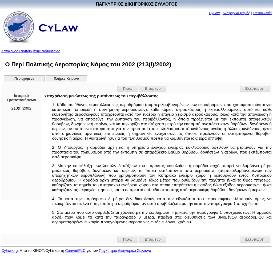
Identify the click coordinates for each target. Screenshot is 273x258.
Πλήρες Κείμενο (66, 78)
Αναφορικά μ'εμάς (236, 13)
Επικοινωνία (262, 13)
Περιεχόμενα (24, 78)
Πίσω (127, 88)
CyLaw (214, 13)
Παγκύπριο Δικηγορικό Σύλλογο (125, 250)
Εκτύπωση (254, 88)
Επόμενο (153, 88)
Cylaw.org (9, 250)
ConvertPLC (75, 250)
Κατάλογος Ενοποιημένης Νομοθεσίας (30, 51)
